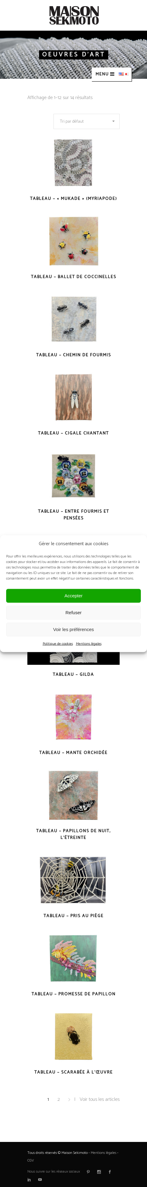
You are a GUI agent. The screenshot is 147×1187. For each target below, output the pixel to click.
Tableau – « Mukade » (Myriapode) (73, 198)
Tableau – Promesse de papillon (74, 994)
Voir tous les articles (100, 1099)
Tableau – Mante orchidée (73, 752)
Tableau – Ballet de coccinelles (73, 277)
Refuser (74, 612)
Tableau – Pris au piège (74, 916)
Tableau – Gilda (73, 674)
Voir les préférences (73, 629)
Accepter (73, 595)
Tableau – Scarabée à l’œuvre (73, 1072)
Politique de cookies (58, 643)
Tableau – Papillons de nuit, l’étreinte (73, 834)
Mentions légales (88, 643)
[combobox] (87, 121)
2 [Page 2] (59, 1099)
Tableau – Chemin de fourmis (73, 355)
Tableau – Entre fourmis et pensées (73, 515)
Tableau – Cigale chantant (73, 433)
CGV (30, 1160)
